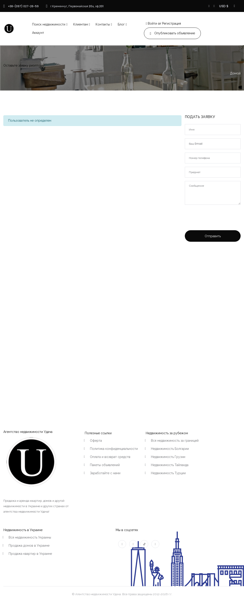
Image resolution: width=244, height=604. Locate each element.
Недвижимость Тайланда (169, 465)
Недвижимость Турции (168, 473)
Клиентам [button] (80, 24)
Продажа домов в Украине (29, 545)
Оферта (96, 440)
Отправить (213, 236)
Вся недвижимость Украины (30, 537)
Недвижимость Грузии (168, 457)
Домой (235, 73)
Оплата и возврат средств (110, 457)
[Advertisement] (211, 319)
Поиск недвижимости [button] (48, 24)
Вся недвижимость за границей (175, 440)
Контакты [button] (103, 24)
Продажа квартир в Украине (30, 553)
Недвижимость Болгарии (170, 448)
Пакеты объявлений (105, 465)
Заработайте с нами (105, 473)
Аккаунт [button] (38, 32)
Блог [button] (121, 24)
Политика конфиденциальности (114, 448)
